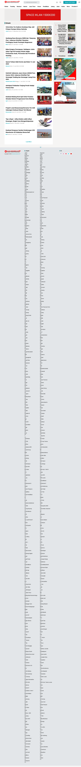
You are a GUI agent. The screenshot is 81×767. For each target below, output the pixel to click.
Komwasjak (42, 577)
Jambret (42, 383)
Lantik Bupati (28, 591)
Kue (25, 582)
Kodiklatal (27, 574)
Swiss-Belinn (27, 426)
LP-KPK (41, 255)
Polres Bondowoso (44, 669)
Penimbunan (27, 658)
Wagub (41, 316)
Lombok (42, 215)
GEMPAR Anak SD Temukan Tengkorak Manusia (62, 49)
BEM (26, 297)
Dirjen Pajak (42, 490)
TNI (41, 185)
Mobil (41, 342)
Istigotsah (42, 538)
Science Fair (42, 703)
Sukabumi (42, 714)
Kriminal (42, 193)
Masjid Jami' (43, 599)
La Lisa (41, 585)
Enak (26, 501)
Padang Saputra (43, 403)
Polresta (42, 210)
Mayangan (27, 602)
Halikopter (42, 515)
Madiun (41, 263)
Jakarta (26, 165)
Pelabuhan (27, 347)
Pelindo (26, 406)
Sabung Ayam (43, 218)
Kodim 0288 (42, 574)
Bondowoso (42, 260)
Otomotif (27, 633)
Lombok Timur (28, 594)
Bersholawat (27, 465)
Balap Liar (27, 322)
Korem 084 (27, 580)
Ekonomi (42, 173)
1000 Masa (27, 440)
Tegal (26, 722)
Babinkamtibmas (44, 454)
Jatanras (27, 201)
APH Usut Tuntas (44, 442)
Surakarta (42, 356)
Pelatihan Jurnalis (44, 650)
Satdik (26, 703)
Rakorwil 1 (27, 689)
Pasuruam (27, 650)
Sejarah (26, 706)
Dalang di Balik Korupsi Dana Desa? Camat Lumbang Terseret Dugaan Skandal (62, 28)
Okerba (26, 630)
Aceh (26, 319)
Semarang (42, 269)
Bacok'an (27, 456)
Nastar (26, 624)
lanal (26, 434)
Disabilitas (27, 493)
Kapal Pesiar (27, 560)
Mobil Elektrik (43, 613)
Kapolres (27, 255)
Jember (26, 229)
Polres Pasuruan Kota (45, 308)
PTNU (41, 641)
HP (40, 512)
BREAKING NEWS (44, 370)
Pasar (26, 269)
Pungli (26, 288)
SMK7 (41, 697)
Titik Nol (42, 734)
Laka (41, 588)
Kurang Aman (28, 585)
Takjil (26, 294)
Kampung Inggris (28, 554)
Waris (41, 756)
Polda (26, 210)
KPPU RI (42, 546)
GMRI (41, 504)
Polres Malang (28, 672)
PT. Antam (42, 638)
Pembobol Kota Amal (29, 655)
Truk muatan (27, 745)
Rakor (41, 686)
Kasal (26, 563)
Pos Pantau (27, 678)
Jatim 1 (26, 543)
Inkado (26, 535)
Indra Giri (42, 532)
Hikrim (26, 524)
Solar (26, 711)
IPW (25, 529)
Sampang (42, 291)
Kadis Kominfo (28, 552)
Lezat (41, 591)
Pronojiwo (42, 414)
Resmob (42, 692)
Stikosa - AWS (28, 714)
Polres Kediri (43, 412)
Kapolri (41, 201)
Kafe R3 (42, 386)
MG (41, 594)
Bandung (27, 459)
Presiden (42, 285)
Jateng (57, 6)
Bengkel (42, 325)
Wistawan (27, 759)
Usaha (26, 750)
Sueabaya (42, 423)
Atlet (41, 367)
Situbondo (42, 204)
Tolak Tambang (43, 736)
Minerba (42, 610)
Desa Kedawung (43, 487)
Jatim (26, 154)
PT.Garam (27, 641)
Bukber (41, 375)
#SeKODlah (42, 434)
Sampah (42, 417)
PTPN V (41, 644)
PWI (25, 258)
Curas (26, 479)
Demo (26, 299)
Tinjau (26, 734)
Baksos (26, 372)
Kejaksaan (27, 277)
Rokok (41, 353)
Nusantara (42, 627)
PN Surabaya (28, 638)
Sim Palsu (27, 708)
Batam (26, 179)
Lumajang (42, 213)
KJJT (41, 333)
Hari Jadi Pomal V (29, 521)
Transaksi (42, 742)
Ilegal (26, 249)
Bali (25, 260)
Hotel (41, 187)
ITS (25, 263)
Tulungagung (28, 243)
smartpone (27, 762)
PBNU (26, 403)
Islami (41, 535)
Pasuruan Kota (28, 235)
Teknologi (42, 722)
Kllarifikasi (42, 571)
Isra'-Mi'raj (27, 538)
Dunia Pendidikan (28, 496)
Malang (41, 171)
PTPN (26, 644)
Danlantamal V (28, 484)
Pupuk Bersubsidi (28, 353)
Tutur (41, 745)
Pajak (41, 344)
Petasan (42, 664)
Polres (26, 176)
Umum (42, 6)
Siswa (41, 708)
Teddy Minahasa (43, 720)
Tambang (42, 241)
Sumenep (27, 313)
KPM (26, 546)
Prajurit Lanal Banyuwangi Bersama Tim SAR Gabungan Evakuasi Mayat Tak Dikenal (20, 111)
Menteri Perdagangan (29, 608)
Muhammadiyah (28, 619)
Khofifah (42, 179)
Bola (41, 468)
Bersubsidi (42, 372)
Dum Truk (42, 493)
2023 (41, 364)
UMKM (26, 215)
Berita (41, 159)
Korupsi (26, 232)
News (73, 6)
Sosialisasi (42, 311)
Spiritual (42, 711)
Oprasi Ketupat (43, 630)
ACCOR (26, 442)
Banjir (26, 325)
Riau (41, 157)
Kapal (26, 557)
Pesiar (41, 409)
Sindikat (42, 420)
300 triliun (42, 440)
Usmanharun (43, 750)
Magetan (27, 266)
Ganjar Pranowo (43, 381)
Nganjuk (42, 280)
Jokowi (41, 249)
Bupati (26, 328)
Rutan (41, 694)
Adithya (26, 445)
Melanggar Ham (28, 605)
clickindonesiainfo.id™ (16, 155)
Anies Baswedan (43, 448)
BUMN (41, 319)
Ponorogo (27, 311)
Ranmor (26, 417)
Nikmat (26, 627)
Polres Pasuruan (43, 199)
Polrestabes (42, 675)
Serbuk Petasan (43, 706)
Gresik (41, 238)
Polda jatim (27, 171)
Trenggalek (27, 271)
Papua (41, 647)
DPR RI (41, 297)
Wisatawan (27, 364)
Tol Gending (27, 736)
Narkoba (27, 168)
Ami (41, 235)
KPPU (26, 386)
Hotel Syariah (28, 526)
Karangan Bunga (44, 560)
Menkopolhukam (44, 605)
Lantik (41, 392)
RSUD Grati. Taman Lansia (46, 683)
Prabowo (27, 350)
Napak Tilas (42, 622)
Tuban (41, 294)
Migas (26, 610)
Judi (41, 252)
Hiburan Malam (43, 521)
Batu (26, 274)
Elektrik (41, 498)
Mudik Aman (43, 616)
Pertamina (42, 347)
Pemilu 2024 (43, 258)
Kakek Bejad (43, 552)
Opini (26, 241)
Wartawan (42, 431)
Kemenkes (27, 568)
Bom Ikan (27, 470)
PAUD (41, 633)
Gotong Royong (28, 510)
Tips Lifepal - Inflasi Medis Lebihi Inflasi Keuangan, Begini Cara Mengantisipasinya (20, 122)
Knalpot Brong (43, 389)
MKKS (41, 339)
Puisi (41, 680)
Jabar (62, 6)
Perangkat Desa (43, 658)
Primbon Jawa (43, 678)
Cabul (41, 473)
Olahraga (27, 218)
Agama (41, 445)
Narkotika (27, 280)
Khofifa (41, 229)
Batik (26, 462)
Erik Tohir (42, 501)
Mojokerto (27, 227)
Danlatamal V (43, 484)
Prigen (41, 350)
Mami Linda (42, 596)
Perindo (26, 661)
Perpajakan (42, 661)
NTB (41, 196)
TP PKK (41, 717)
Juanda (26, 333)
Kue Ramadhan (43, 582)
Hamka (26, 518)
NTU (41, 619)
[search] (32, 2)
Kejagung (27, 305)
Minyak (26, 613)
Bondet (26, 375)
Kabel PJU (42, 549)
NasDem (26, 344)
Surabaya (27, 162)
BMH (26, 454)
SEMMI (26, 697)
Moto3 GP (27, 616)
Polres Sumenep (28, 675)
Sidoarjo (26, 187)
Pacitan (26, 308)
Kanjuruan (42, 554)
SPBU (26, 291)
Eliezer (41, 378)
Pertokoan (27, 664)
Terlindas (27, 725)
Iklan (26, 330)
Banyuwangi (27, 221)
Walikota (27, 756)
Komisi (26, 577)
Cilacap (41, 274)
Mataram (42, 277)
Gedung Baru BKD (44, 507)
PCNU (26, 636)
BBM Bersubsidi (28, 238)
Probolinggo (27, 173)
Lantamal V (27, 392)
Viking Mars (42, 753)
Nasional (20, 6)
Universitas (27, 748)
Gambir (26, 507)
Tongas (41, 358)
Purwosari (42, 288)
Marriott (26, 599)
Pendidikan (49, 6)
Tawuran (42, 426)
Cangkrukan (27, 476)
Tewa (26, 728)
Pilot (26, 669)
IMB (41, 526)
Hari (41, 518)
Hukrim (27, 6)
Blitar (26, 204)
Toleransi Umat (28, 739)
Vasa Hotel (27, 753)
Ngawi (26, 283)
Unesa (41, 428)
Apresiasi (42, 243)
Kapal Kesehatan (44, 557)
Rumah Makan (28, 694)
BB (40, 451)
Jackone (42, 299)
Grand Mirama (28, 512)
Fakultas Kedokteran (29, 504)
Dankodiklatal (43, 482)
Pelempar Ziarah (28, 652)
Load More (29, 143)
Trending (12, 6)
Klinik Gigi (27, 571)
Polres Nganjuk (43, 672)
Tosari (41, 739)
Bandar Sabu (43, 456)
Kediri (26, 224)
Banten (41, 246)
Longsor (26, 395)
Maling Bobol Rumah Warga (31, 596)
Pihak (41, 666)
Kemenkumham (43, 336)
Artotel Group (28, 451)
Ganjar (41, 328)
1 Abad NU (42, 437)
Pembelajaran (43, 652)
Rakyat (41, 689)
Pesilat (26, 412)
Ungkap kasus (43, 361)
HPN (26, 515)
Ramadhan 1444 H (29, 692)
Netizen (41, 397)
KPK (41, 221)
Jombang (27, 252)
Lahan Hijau (27, 588)
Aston (26, 367)
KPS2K (26, 549)
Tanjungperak (28, 358)
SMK (26, 356)
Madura (42, 207)
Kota (26, 196)
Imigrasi (26, 532)
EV (25, 498)
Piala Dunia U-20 (28, 666)
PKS (41, 636)
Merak (41, 608)
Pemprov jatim (43, 655)
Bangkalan (42, 271)
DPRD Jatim (42, 479)
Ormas (26, 400)
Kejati (26, 336)
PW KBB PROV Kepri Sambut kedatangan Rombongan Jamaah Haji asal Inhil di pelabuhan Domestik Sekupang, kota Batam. (64, 39)
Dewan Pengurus (28, 490)
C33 (25, 473)
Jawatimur (27, 302)
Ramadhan (42, 190)
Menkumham (28, 397)
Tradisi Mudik (28, 742)
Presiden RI (27, 414)
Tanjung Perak (28, 316)
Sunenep (27, 717)
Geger (26, 383)
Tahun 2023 (27, 720)
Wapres (26, 431)
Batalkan (42, 459)
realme (41, 759)
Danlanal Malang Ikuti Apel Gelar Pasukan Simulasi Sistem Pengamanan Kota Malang (21, 100)
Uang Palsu (27, 361)
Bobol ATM (27, 468)
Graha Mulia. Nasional (45, 510)
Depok (26, 487)
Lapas (26, 339)
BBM (26, 246)
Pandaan (27, 285)
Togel (26, 428)
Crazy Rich (42, 476)
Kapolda (42, 302)
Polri (41, 162)
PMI (41, 305)
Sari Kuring (42, 700)
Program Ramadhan (29, 680)
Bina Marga (42, 465)
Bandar (41, 322)
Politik (41, 182)
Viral (41, 165)
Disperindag (27, 378)
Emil (25, 381)
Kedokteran (42, 563)
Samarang (27, 700)
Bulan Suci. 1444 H (44, 470)
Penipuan (42, 406)
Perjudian (27, 409)
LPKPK (26, 207)
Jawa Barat (42, 330)
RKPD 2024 (27, 683)
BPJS (26, 370)
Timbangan (27, 731)
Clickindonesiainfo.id (29, 193)
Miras (26, 342)
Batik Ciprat (42, 462)
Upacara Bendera (44, 748)
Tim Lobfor (42, 728)
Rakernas (27, 686)
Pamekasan (42, 283)
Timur (41, 731)
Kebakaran (27, 389)
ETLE (41, 496)
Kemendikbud (28, 566)
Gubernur (27, 185)
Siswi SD (26, 423)
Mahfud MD (42, 395)
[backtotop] (40, 149)
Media (41, 602)
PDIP (41, 266)
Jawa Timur (34, 6)
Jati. (41, 540)
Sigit (26, 420)
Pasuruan (42, 154)
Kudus (68, 6)
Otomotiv (42, 400)
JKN (26, 540)
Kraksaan (42, 580)
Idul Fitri (42, 529)
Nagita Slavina (28, 622)
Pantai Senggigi (28, 647)
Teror (41, 725)
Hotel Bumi (42, 524)
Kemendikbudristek (44, 566)
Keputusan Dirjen (44, 568)
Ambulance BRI (28, 448)
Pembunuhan (43, 227)
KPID (41, 543)
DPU (26, 482)
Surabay (42, 313)
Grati (26, 199)
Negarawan (42, 624)
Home (6, 6)
